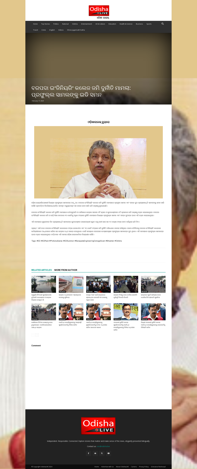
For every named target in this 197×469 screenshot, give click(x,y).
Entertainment (86, 24)
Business (139, 24)
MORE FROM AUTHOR (65, 270)
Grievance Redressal (158, 467)
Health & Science (126, 24)
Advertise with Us (107, 467)
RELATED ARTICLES (41, 270)
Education (112, 24)
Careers (134, 467)
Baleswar (35, 292)
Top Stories (45, 24)
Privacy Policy (144, 467)
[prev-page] (33, 334)
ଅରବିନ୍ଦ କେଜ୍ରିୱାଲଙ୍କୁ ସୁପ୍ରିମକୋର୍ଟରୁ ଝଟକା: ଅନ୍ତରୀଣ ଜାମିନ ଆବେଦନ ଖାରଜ (96, 324)
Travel (35, 30)
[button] (163, 24)
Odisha (75, 24)
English (52, 30)
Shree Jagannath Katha (76, 30)
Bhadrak (62, 292)
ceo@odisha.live (103, 446)
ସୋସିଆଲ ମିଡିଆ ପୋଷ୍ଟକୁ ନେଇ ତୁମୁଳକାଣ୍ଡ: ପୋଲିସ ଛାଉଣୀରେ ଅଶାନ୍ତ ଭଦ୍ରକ (42, 324)
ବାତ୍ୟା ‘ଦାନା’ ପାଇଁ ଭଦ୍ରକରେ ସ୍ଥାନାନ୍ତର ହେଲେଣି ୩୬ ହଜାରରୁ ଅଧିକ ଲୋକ (96, 297)
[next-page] (37, 334)
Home (35, 24)
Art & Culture (100, 24)
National (65, 24)
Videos (61, 30)
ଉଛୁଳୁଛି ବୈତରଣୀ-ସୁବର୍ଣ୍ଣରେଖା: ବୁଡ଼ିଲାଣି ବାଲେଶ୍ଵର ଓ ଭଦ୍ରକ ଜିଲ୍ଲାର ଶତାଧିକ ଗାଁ (41, 297)
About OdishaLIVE (122, 467)
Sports (149, 24)
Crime (43, 30)
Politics (56, 24)
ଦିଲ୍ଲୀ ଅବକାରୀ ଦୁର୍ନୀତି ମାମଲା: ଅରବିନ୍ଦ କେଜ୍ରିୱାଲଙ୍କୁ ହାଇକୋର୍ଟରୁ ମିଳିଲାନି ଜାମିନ (153, 324)
